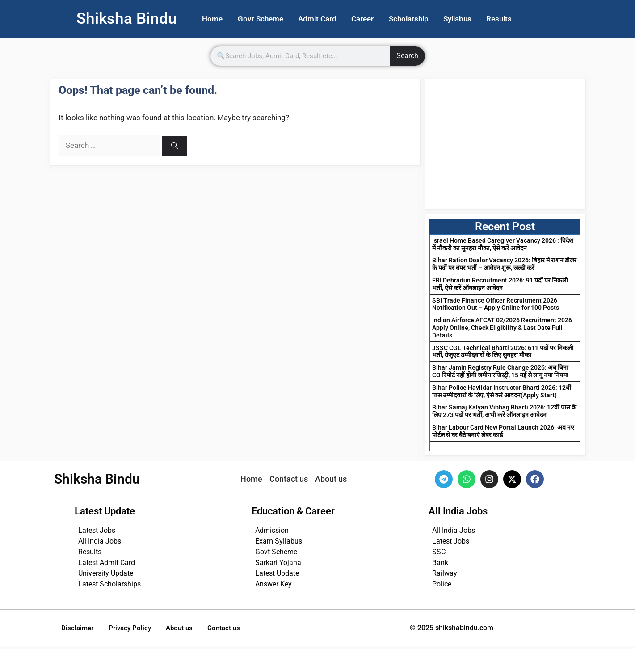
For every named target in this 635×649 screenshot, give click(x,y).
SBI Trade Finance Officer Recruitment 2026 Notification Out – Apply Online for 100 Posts (495, 305)
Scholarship (422, 19)
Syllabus (474, 19)
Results (518, 19)
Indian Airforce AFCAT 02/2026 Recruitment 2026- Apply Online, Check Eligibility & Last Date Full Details (503, 328)
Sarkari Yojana (278, 563)
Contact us (241, 629)
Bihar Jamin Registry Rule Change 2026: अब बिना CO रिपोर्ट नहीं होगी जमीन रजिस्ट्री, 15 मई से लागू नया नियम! (500, 372)
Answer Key (273, 585)
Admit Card (325, 19)
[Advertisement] (505, 144)
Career (373, 19)
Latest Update (277, 574)
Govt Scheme (265, 19)
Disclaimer (80, 629)
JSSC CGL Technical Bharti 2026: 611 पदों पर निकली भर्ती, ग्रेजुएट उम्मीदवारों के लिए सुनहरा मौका (502, 352)
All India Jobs (99, 542)
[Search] (174, 147)
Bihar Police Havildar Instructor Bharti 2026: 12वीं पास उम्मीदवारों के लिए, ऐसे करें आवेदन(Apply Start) (501, 392)
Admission (272, 531)
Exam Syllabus (278, 542)
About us (191, 629)
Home (214, 19)
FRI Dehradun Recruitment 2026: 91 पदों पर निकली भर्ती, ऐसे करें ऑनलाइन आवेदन (500, 285)
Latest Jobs (96, 531)
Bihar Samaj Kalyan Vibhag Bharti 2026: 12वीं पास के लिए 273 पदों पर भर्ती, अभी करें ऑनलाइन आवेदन (504, 412)
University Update (105, 574)
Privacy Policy (137, 629)
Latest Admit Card (106, 563)
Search (407, 57)
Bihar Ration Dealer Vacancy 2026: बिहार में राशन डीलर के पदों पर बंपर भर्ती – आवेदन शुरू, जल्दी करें (504, 265)
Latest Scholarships (109, 585)
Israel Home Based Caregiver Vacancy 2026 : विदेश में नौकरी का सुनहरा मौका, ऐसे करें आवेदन (502, 245)
